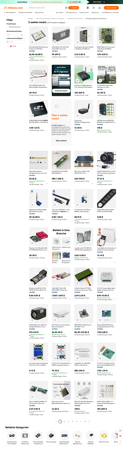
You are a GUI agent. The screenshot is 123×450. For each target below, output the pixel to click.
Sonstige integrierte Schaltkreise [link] (96, 18)
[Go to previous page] (56, 421)
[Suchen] (73, 7)
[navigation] (15, 220)
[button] (66, 8)
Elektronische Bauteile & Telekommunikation (50, 18)
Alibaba (30, 18)
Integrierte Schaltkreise (75, 18)
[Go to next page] (89, 421)
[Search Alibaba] (46, 8)
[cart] (94, 8)
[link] (120, 430)
